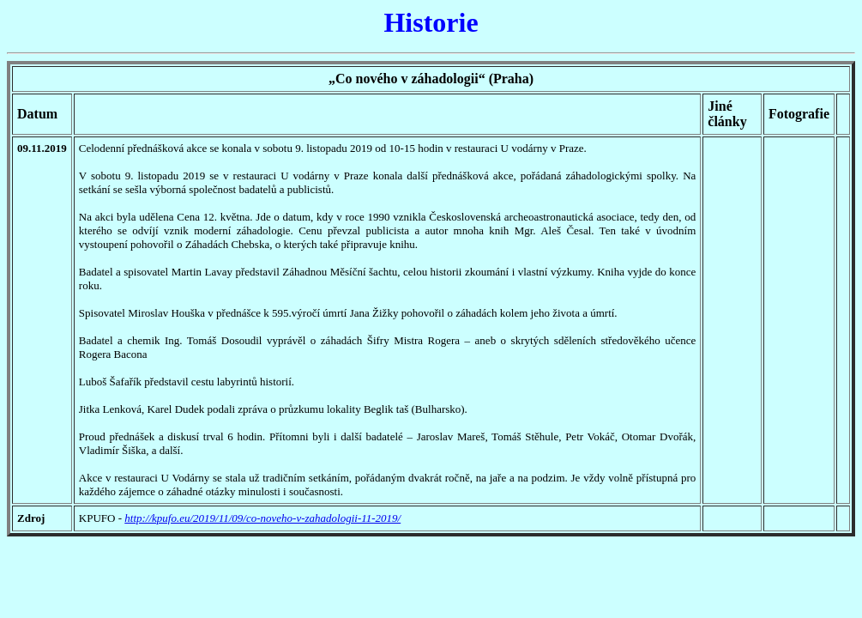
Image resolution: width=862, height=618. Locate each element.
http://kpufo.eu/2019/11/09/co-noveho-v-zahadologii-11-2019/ (262, 518)
